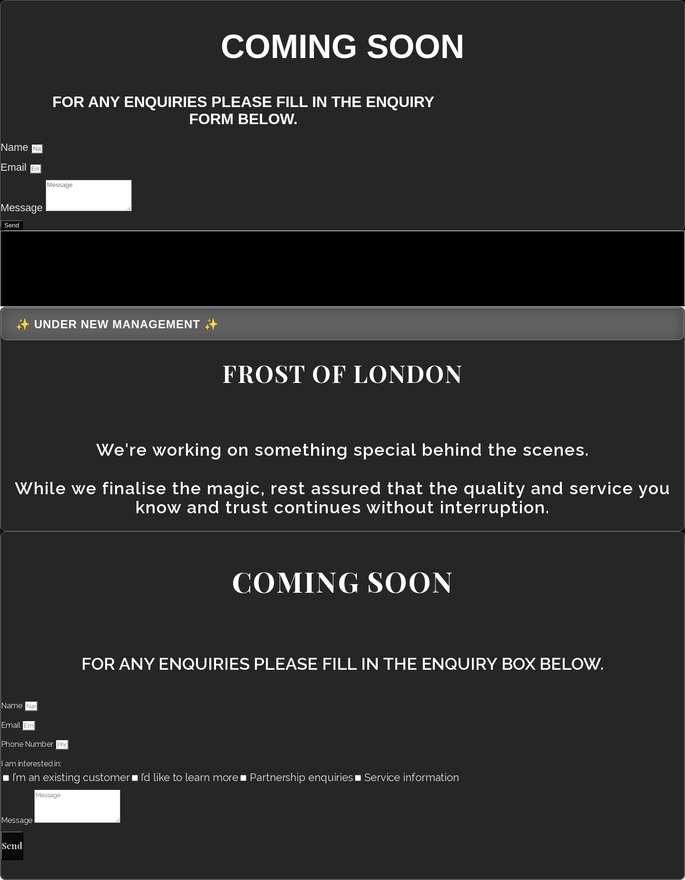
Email (14, 167)
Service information (411, 777)
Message (23, 208)
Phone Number (28, 744)
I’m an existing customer (71, 777)
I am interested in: (31, 763)
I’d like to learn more (189, 777)
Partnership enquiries (301, 777)
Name (15, 147)
